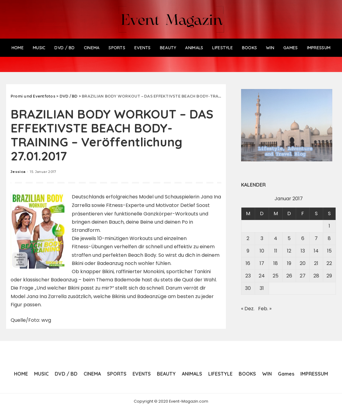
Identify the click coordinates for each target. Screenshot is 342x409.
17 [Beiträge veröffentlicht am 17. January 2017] (262, 263)
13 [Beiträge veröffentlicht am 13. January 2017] (303, 250)
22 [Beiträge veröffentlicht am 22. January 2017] (329, 263)
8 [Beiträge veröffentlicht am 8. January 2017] (329, 238)
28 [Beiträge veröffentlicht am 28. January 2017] (316, 275)
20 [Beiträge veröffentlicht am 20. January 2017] (303, 263)
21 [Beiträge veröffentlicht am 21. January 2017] (316, 263)
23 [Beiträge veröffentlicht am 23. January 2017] (248, 275)
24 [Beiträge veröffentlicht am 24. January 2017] (262, 275)
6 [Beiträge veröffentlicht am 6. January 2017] (302, 238)
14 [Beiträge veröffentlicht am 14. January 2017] (316, 250)
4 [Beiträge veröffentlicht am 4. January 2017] (275, 238)
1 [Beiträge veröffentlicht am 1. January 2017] (329, 225)
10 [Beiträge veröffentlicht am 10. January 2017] (262, 250)
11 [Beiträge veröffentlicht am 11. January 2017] (275, 250)
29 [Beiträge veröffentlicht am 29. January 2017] (329, 275)
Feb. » (264, 308)
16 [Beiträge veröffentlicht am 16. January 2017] (248, 263)
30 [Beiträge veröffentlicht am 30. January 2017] (248, 288)
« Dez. (247, 308)
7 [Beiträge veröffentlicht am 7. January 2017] (316, 238)
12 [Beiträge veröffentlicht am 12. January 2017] (289, 250)
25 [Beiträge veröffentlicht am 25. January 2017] (275, 275)
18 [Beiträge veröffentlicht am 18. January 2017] (275, 263)
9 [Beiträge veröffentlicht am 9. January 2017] (248, 250)
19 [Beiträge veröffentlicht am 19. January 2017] (289, 263)
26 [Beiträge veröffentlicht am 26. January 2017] (289, 275)
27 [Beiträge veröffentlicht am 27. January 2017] (303, 275)
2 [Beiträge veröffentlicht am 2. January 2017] (248, 238)
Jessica (18, 172)
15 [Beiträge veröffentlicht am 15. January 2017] (329, 250)
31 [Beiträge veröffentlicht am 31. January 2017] (262, 288)
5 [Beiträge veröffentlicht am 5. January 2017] (289, 238)
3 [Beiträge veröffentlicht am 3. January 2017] (262, 238)
